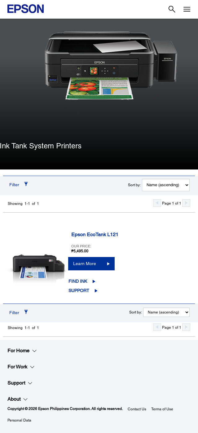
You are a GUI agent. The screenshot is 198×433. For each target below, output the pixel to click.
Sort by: (134, 185)
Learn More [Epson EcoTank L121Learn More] (84, 263)
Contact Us (137, 409)
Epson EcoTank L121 (94, 234)
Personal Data (19, 420)
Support (78, 290)
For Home (22, 350)
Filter (14, 184)
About (17, 399)
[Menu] (187, 9)
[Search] (172, 9)
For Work (21, 366)
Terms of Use (162, 409)
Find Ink (77, 281)
